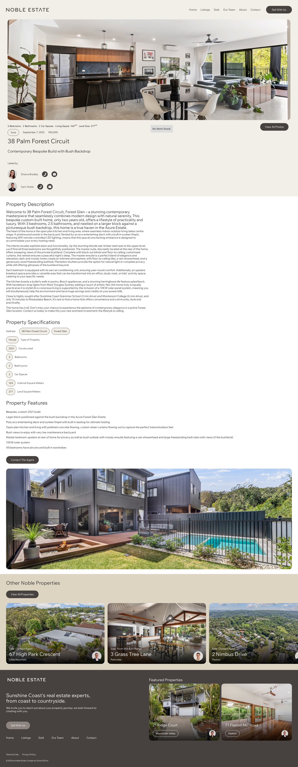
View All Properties (22, 594)
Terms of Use (12, 754)
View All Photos (274, 126)
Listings (205, 9)
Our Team (229, 9)
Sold (216, 9)
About (243, 9)
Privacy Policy (29, 754)
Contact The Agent (22, 459)
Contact (255, 9)
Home (193, 9)
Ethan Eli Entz (42, 760)
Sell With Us (279, 9)
